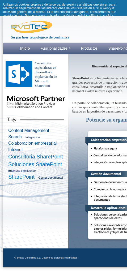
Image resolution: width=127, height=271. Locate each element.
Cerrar (119, 19)
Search (15, 137)
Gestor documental (50, 177)
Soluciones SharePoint (35, 164)
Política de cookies (99, 19)
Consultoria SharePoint (35, 157)
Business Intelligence (22, 170)
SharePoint (21, 177)
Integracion (33, 137)
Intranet (15, 149)
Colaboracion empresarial (32, 143)
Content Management (28, 130)
